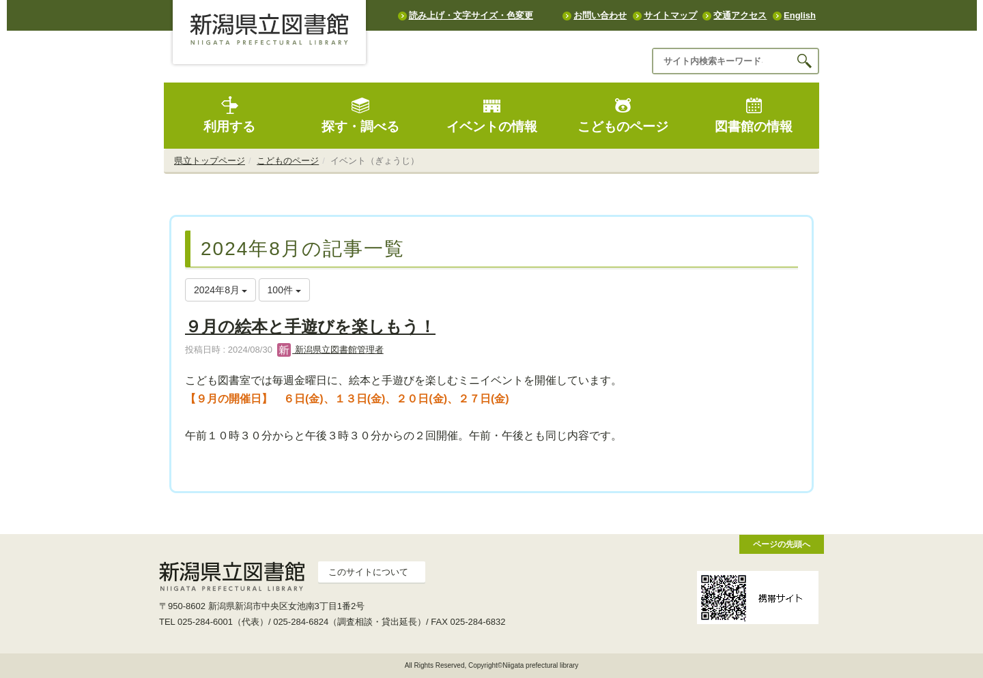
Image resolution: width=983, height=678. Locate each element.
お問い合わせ (600, 15)
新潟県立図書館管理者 (330, 349)
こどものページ (623, 115)
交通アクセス (740, 15)
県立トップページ (209, 161)
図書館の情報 (754, 115)
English (800, 15)
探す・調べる (360, 115)
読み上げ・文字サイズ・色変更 (471, 15)
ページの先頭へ (781, 544)
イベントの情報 (491, 115)
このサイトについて (368, 572)
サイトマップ (670, 15)
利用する (229, 115)
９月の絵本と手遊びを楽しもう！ (310, 326)
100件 (284, 289)
